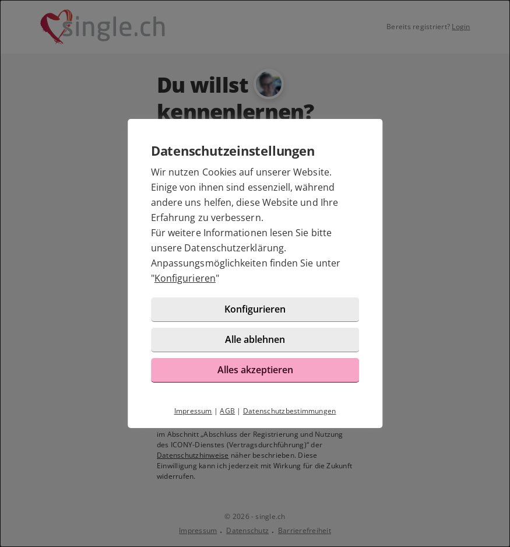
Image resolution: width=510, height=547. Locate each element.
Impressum (193, 411)
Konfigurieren (185, 278)
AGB (227, 411)
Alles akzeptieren (255, 369)
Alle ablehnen (255, 339)
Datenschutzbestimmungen (289, 411)
